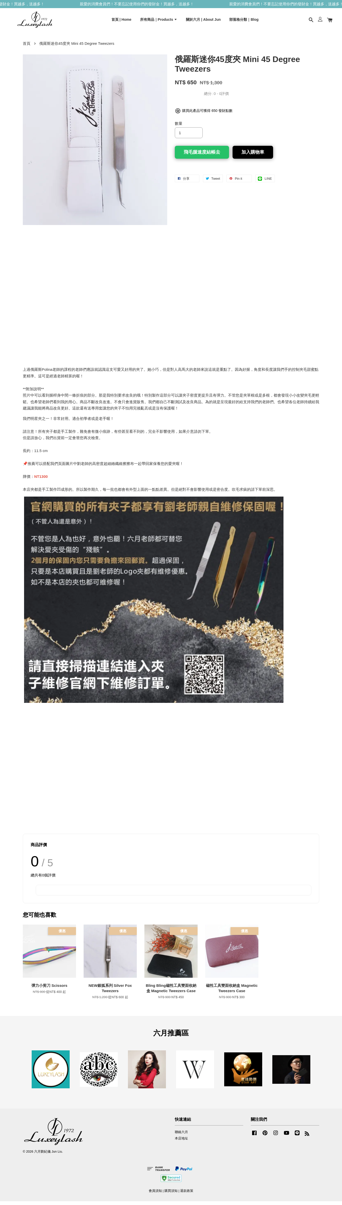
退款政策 (186, 1194)
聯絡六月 (181, 1136)
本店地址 (181, 1142)
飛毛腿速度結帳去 (202, 155)
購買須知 (171, 1194)
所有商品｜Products (159, 21)
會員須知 (155, 1194)
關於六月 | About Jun (203, 21)
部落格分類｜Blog (243, 21)
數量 (178, 127)
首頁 (26, 47)
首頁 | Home (121, 21)
